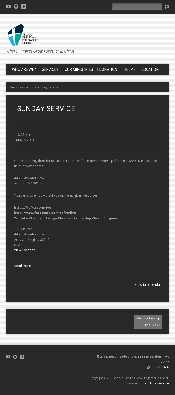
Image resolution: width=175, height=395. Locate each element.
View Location (24, 250)
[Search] (137, 6)
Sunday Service (48, 87)
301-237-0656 (160, 367)
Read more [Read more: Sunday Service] (22, 265)
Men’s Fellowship (148, 322)
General (27, 87)
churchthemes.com (156, 383)
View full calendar (148, 284)
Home (14, 87)
